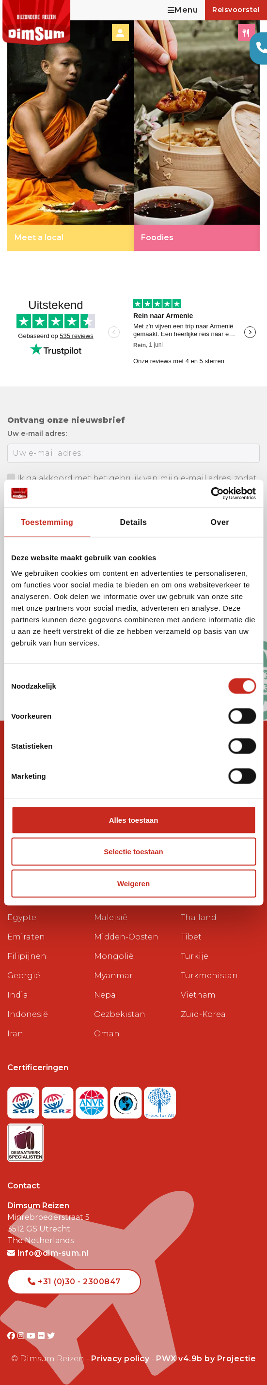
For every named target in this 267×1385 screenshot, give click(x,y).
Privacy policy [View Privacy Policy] (120, 1358)
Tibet (191, 936)
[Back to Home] (36, 22)
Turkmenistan (209, 975)
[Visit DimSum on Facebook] (12, 1335)
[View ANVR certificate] (93, 1099)
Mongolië (114, 956)
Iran (15, 1033)
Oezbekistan (119, 1014)
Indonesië (27, 1014)
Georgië (23, 975)
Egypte (21, 917)
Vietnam (198, 995)
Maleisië (110, 917)
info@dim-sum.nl (48, 1253)
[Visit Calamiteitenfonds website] (127, 1099)
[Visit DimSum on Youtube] (32, 1335)
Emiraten (26, 936)
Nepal (106, 995)
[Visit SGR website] (24, 1099)
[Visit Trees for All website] (160, 1099)
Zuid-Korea (203, 1014)
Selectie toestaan (133, 851)
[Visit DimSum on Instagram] (22, 1335)
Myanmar (113, 975)
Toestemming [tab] (47, 522)
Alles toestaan (133, 820)
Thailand (199, 917)
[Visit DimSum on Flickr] (42, 1335)
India (17, 995)
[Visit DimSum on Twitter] (51, 1335)
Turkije (194, 956)
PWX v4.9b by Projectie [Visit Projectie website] (206, 1358)
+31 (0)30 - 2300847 (74, 1281)
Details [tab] (133, 522)
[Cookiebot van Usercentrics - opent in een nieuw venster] (213, 493)
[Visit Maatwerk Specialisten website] (25, 1139)
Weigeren (133, 883)
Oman (107, 1033)
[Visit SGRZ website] (59, 1099)
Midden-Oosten (126, 936)
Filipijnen (27, 956)
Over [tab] (220, 522)
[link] (70, 135)
